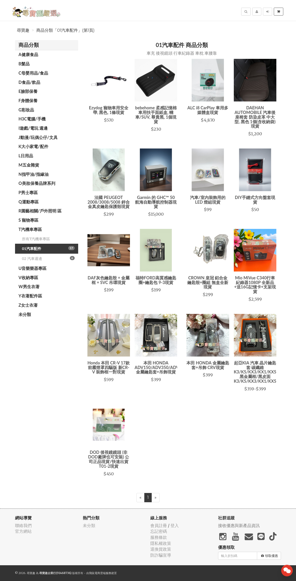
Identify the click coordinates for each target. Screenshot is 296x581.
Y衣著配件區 (30, 295)
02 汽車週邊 (48, 258)
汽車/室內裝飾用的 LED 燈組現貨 (207, 200)
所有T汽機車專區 (36, 239)
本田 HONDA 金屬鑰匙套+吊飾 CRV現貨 (207, 365)
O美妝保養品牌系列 (36, 183)
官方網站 (23, 531)
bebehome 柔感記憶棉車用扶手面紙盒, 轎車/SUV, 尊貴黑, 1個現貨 (155, 114)
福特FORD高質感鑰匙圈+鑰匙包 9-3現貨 (156, 280)
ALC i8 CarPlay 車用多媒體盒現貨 (207, 110)
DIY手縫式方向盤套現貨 (255, 200)
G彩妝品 (26, 109)
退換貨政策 (160, 549)
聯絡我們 (23, 525)
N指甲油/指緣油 (33, 174)
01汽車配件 (48, 248)
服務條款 (158, 537)
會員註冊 (158, 525)
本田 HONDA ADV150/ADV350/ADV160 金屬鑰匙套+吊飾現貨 (160, 367)
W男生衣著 (29, 286)
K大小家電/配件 (33, 146)
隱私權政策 (160, 543)
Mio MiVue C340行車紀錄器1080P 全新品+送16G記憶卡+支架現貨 (255, 284)
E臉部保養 (27, 91)
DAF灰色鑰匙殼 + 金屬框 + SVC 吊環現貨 (109, 280)
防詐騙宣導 (160, 555)
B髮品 (24, 63)
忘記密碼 (158, 531)
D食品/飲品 (29, 82)
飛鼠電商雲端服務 (100, 573)
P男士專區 (28, 192)
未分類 (24, 314)
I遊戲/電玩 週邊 (33, 128)
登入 (174, 525)
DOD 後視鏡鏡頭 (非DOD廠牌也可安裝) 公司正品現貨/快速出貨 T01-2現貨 (108, 459)
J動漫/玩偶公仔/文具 (38, 137)
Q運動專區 (28, 201)
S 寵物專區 (28, 220)
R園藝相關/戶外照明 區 (40, 210)
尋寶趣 (23, 30)
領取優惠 (269, 556)
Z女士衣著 (28, 305)
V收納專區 (28, 277)
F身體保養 (27, 100)
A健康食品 (28, 54)
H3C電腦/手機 (32, 118)
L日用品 (25, 155)
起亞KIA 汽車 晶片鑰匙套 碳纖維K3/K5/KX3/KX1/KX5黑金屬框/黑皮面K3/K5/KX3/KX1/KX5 (255, 372)
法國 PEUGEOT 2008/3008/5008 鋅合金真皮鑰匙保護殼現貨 (108, 202)
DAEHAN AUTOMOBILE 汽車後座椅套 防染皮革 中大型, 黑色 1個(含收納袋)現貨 (254, 117)
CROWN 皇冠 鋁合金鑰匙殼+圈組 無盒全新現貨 (207, 282)
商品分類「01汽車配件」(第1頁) (65, 30)
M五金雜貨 (28, 164)
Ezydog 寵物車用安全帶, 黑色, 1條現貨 (108, 110)
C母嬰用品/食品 (33, 73)
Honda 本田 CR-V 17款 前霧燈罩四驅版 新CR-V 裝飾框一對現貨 (108, 367)
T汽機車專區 (30, 229)
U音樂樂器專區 (32, 268)
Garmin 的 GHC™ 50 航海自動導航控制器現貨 (156, 202)
